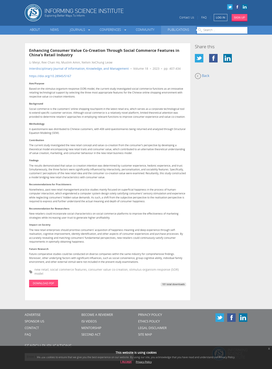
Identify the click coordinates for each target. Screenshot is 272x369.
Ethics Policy (149, 321)
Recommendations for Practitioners (50, 185)
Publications (178, 30)
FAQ (204, 17)
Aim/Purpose (36, 84)
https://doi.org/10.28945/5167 (50, 76)
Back (202, 76)
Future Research (38, 249)
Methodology (36, 124)
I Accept (126, 362)
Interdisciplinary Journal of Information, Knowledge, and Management (79, 69)
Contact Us (186, 17)
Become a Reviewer (97, 315)
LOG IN (220, 17)
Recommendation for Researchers (49, 209)
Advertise (33, 315)
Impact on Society (39, 225)
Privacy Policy (150, 315)
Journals (78, 30)
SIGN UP (239, 17)
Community (145, 30)
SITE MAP (145, 334)
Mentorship (91, 328)
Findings (33, 161)
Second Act (91, 334)
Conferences (111, 30)
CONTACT (32, 328)
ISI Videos (89, 321)
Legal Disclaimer (152, 328)
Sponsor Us (34, 321)
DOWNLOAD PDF (43, 283)
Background (36, 104)
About (35, 30)
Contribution (36, 140)
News (54, 30)
